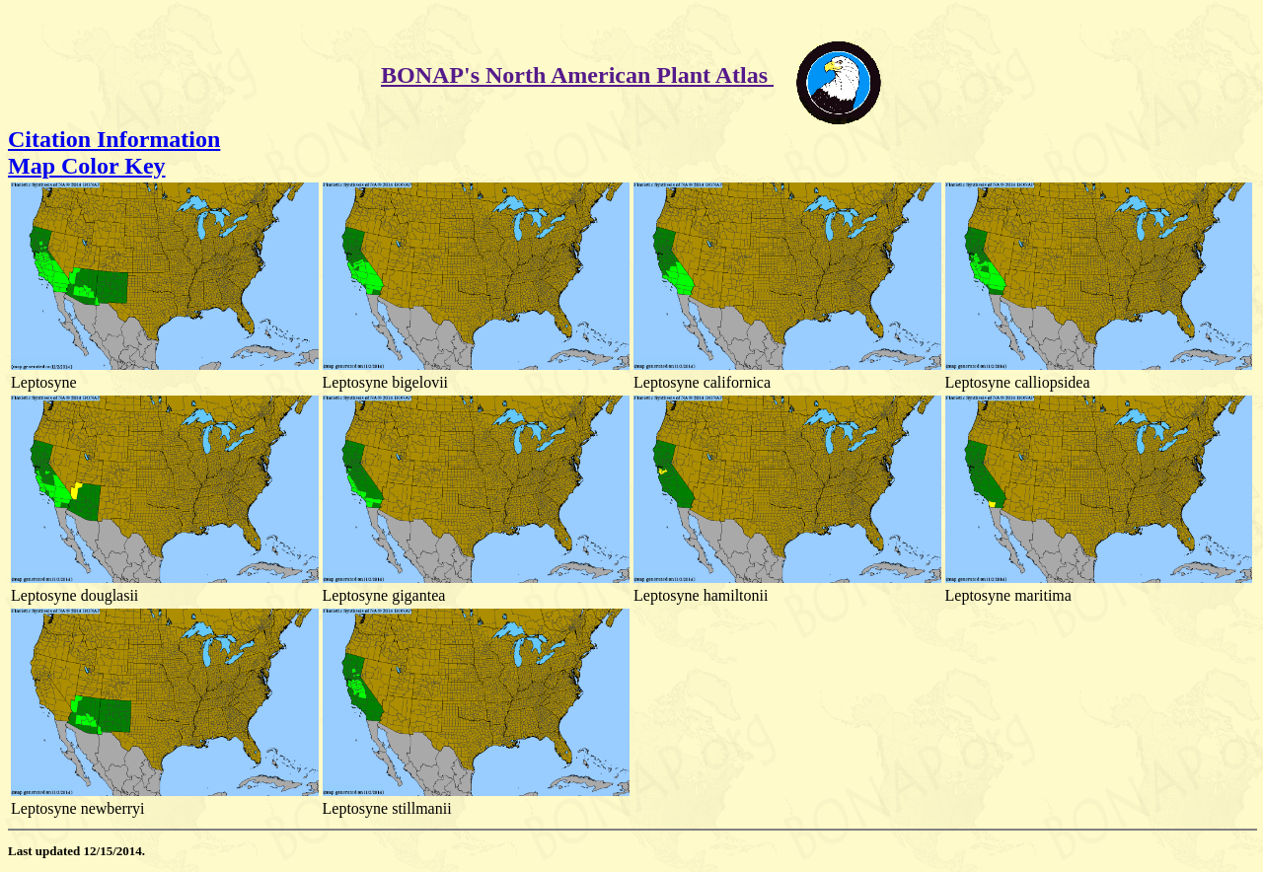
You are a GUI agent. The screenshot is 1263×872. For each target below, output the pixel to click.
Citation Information (114, 139)
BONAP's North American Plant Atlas (577, 75)
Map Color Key (87, 166)
